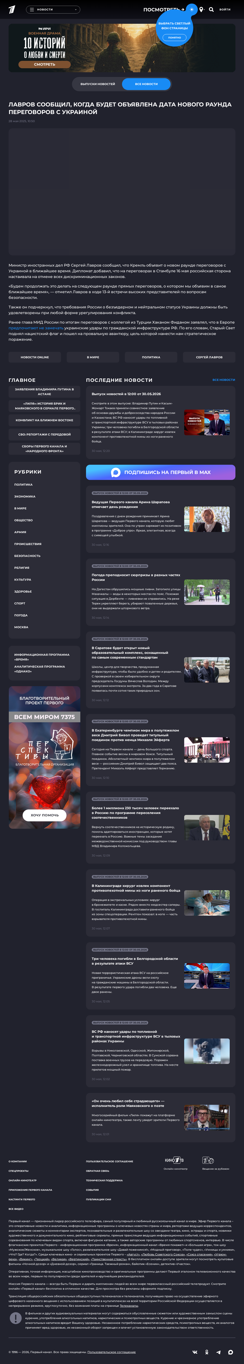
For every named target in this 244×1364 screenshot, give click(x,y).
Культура (22, 579)
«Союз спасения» (199, 1254)
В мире (93, 357)
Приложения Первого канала (30, 1190)
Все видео (16, 1209)
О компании (18, 1161)
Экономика (25, 496)
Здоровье (23, 591)
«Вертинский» (78, 1259)
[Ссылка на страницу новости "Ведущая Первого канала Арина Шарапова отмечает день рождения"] (161, 519)
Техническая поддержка (104, 1180)
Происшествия (27, 544)
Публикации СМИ (98, 1199)
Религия (21, 568)
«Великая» (59, 1259)
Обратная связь (97, 1171)
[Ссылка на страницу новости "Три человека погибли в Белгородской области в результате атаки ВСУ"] (161, 976)
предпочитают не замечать (36, 328)
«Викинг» (25, 1259)
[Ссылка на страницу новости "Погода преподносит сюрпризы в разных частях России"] (161, 592)
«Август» (133, 1254)
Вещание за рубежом (215, 1163)
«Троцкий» (42, 1259)
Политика (151, 357)
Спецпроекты (18, 1171)
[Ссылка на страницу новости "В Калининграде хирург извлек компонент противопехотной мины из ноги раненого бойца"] (161, 903)
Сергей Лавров (209, 357)
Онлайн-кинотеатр (22, 1180)
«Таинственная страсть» (109, 1259)
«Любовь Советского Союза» (163, 1254)
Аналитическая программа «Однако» (39, 669)
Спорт (19, 603)
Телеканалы (129, 1305)
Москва (21, 627)
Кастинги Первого (22, 1199)
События (92, 1190)
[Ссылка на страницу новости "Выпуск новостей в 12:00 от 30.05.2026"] (161, 422)
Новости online (35, 357)
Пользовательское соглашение (109, 1161)
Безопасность (27, 556)
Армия (20, 532)
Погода (21, 615)
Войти (225, 9)
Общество (23, 520)
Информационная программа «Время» (42, 657)
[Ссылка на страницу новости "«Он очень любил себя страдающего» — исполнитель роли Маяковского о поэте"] (161, 1118)
